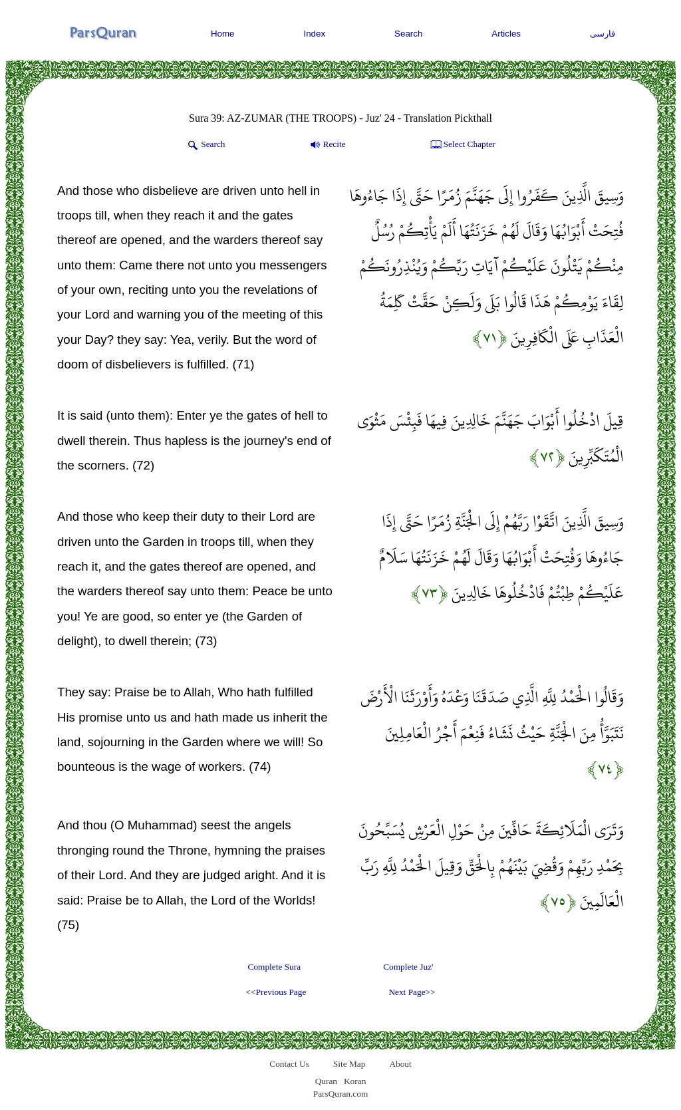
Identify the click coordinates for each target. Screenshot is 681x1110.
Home (223, 34)
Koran (355, 1081)
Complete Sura (274, 967)
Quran (326, 1081)
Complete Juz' (408, 967)
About (400, 1064)
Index (315, 34)
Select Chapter (461, 145)
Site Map (349, 1064)
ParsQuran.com (340, 1094)
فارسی (602, 34)
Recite (327, 145)
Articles (506, 34)
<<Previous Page (275, 992)
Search (408, 34)
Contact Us (289, 1064)
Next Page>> (411, 992)
